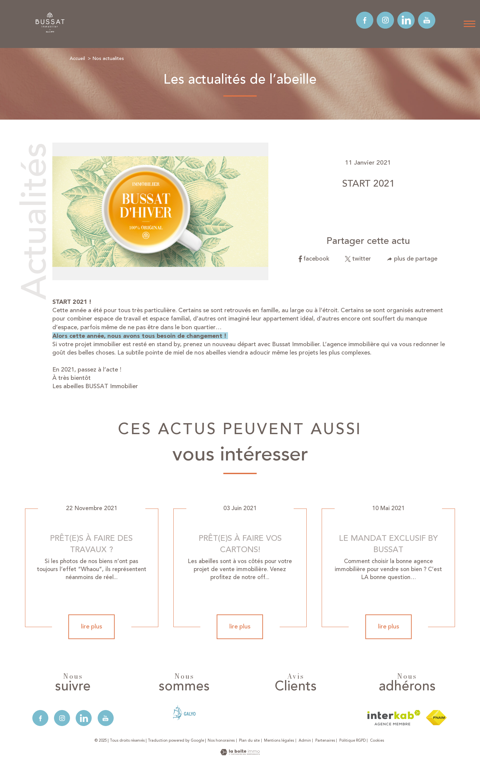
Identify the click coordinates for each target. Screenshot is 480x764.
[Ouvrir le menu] (469, 24)
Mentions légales (279, 740)
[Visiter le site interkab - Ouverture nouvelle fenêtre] (393, 717)
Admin (305, 740)
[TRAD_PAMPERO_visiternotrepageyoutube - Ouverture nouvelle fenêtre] (426, 20)
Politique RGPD (352, 740)
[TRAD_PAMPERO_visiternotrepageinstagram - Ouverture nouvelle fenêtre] (385, 20)
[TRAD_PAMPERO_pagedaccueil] (50, 31)
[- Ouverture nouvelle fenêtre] (184, 712)
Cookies (377, 740)
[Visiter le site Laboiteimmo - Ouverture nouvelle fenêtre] (240, 753)
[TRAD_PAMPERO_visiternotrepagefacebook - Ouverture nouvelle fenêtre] (364, 20)
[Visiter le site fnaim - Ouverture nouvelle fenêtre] (436, 717)
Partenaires (325, 740)
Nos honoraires (221, 740)
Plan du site (249, 740)
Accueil (77, 58)
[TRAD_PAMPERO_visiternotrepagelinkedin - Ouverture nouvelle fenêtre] (406, 20)
